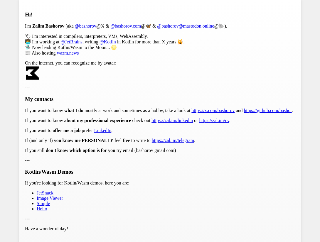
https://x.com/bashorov (213, 110)
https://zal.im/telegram (173, 140)
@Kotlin (108, 41)
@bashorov (85, 25)
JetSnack (45, 192)
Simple (43, 203)
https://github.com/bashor (268, 110)
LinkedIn (103, 130)
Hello (42, 208)
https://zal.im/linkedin (172, 120)
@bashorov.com (125, 25)
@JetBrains (71, 41)
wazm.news (68, 52)
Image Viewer (50, 198)
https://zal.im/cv (214, 120)
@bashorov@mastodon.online (185, 25)
